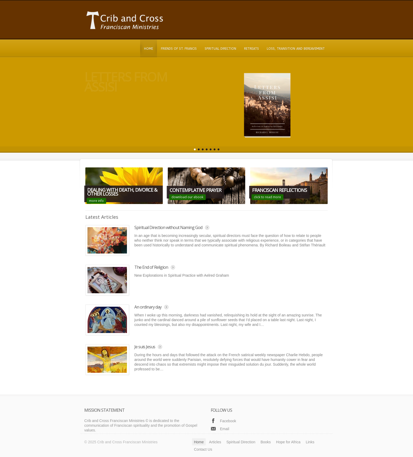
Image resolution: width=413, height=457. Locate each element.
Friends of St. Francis (179, 49)
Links (310, 442)
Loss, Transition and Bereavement (296, 49)
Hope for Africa (288, 442)
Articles (215, 442)
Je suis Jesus (144, 347)
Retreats (251, 49)
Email (224, 429)
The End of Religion (151, 267)
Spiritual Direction (220, 49)
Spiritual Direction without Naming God (168, 227)
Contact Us (203, 449)
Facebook (228, 421)
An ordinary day (147, 307)
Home (148, 49)
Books (265, 442)
